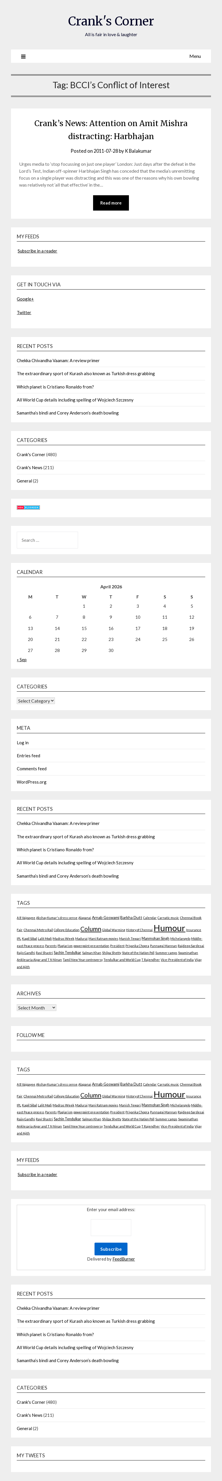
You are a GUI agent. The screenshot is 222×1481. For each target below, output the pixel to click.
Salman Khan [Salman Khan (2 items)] (91, 953)
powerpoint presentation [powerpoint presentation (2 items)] (91, 946)
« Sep (22, 659)
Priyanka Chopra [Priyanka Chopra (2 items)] (137, 946)
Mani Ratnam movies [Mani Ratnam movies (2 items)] (103, 939)
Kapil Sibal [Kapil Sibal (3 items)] (29, 939)
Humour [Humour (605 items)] (169, 928)
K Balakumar (139, 151)
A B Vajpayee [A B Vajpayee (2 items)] (26, 918)
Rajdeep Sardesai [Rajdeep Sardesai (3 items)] (191, 946)
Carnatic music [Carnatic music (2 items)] (168, 918)
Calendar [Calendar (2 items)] (150, 918)
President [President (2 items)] (117, 946)
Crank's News (29, 467)
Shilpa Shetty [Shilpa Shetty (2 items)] (111, 953)
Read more (111, 203)
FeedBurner (123, 1259)
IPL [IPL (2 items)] (19, 939)
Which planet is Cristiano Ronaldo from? (55, 387)
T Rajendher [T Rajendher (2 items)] (150, 960)
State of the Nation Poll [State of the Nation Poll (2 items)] (138, 953)
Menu (195, 56)
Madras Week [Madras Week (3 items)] (63, 939)
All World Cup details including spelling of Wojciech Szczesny (75, 400)
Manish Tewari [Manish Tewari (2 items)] (130, 939)
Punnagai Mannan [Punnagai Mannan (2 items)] (163, 946)
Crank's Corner (111, 20)
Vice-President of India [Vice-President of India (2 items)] (177, 960)
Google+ (25, 299)
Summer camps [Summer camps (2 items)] (166, 953)
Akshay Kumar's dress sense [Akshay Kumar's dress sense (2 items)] (56, 918)
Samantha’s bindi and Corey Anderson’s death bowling (68, 413)
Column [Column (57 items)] (90, 929)
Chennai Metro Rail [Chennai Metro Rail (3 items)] (38, 930)
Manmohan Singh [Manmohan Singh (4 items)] (155, 939)
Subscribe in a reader (37, 251)
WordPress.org (32, 782)
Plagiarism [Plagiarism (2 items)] (65, 946)
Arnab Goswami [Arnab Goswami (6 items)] (105, 918)
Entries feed (28, 755)
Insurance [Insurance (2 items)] (193, 930)
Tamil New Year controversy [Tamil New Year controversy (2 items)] (83, 960)
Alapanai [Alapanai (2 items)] (84, 918)
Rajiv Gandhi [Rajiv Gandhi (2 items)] (26, 953)
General (24, 481)
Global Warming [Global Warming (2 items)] (113, 930)
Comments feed (32, 768)
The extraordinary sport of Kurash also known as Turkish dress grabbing (86, 373)
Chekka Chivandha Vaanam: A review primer (58, 360)
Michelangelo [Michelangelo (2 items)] (180, 939)
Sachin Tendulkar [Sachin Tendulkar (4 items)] (67, 953)
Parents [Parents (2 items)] (51, 946)
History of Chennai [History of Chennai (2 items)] (139, 930)
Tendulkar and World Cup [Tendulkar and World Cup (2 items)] (121, 960)
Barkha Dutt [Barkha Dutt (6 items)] (131, 918)
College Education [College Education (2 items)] (66, 930)
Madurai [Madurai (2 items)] (81, 939)
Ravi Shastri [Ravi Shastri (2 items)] (44, 953)
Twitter (24, 312)
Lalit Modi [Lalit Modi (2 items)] (45, 939)
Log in (23, 742)
